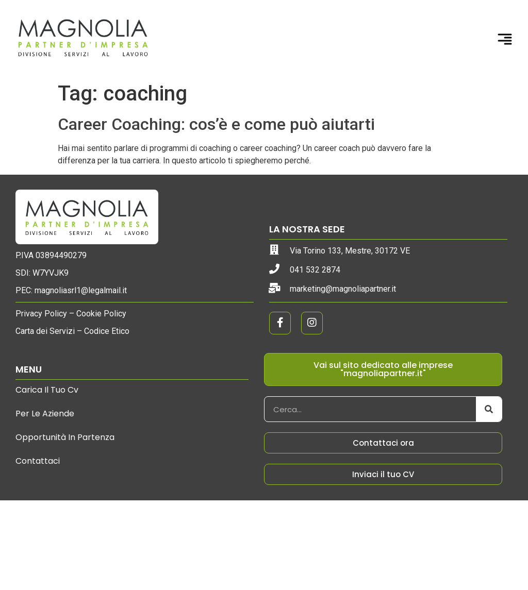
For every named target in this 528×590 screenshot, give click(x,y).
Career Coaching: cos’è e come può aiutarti (216, 124)
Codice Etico (106, 331)
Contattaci (37, 461)
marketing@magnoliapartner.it (343, 289)
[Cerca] (489, 409)
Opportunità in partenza (64, 437)
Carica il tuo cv (46, 390)
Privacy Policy (41, 313)
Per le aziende (44, 413)
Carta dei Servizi (45, 331)
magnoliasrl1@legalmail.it (81, 290)
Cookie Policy (101, 313)
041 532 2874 (315, 270)
